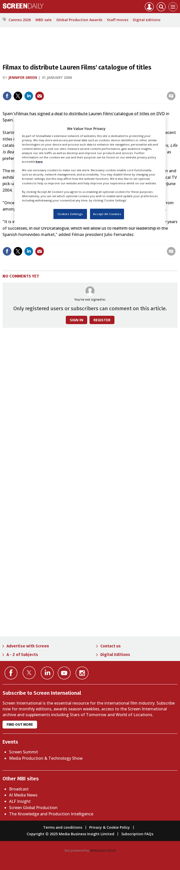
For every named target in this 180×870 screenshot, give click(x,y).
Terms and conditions (62, 827)
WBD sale (43, 19)
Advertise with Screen (28, 646)
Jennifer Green (22, 77)
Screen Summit (23, 752)
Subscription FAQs (137, 833)
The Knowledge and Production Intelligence (51, 814)
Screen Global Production (33, 807)
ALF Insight (20, 801)
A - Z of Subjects (22, 654)
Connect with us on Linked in (47, 673)
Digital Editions (115, 654)
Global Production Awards (79, 19)
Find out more (20, 724)
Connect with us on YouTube (64, 673)
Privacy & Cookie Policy (109, 827)
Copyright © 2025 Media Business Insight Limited (70, 833)
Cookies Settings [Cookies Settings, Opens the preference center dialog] (70, 214)
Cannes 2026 (20, 19)
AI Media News (23, 795)
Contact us (110, 646)
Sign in (76, 320)
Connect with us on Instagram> (82, 673)
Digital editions (146, 19)
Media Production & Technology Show (46, 758)
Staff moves (117, 19)
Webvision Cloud (103, 850)
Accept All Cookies (107, 214)
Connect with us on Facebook (11, 673)
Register (102, 320)
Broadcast (19, 789)
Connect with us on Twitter (29, 672)
